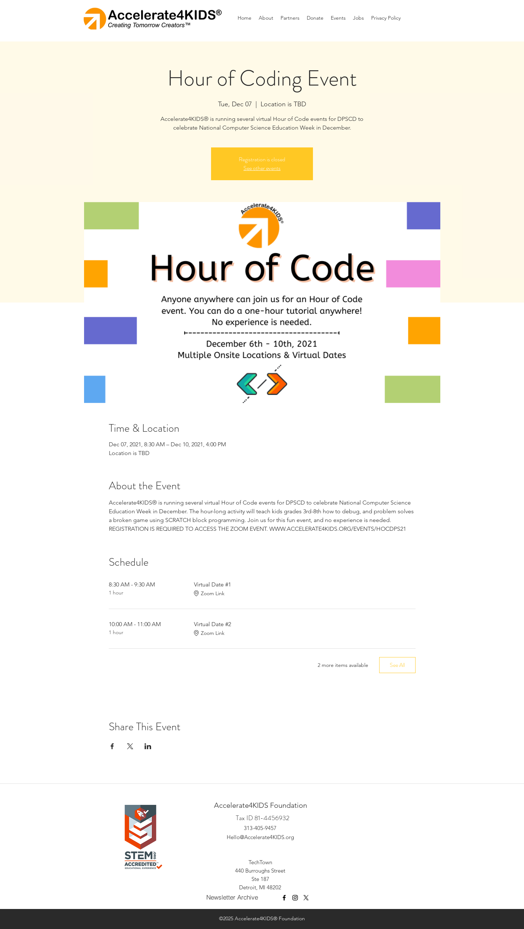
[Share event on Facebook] (112, 746)
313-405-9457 (260, 828)
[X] (306, 897)
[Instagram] (295, 897)
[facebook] (284, 897)
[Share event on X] (130, 746)
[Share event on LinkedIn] (147, 746)
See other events (262, 168)
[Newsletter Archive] (234, 897)
